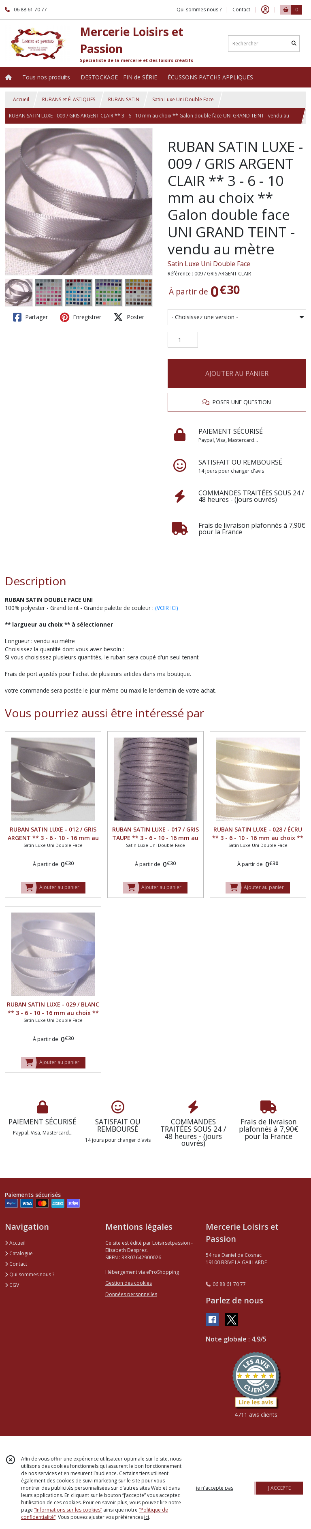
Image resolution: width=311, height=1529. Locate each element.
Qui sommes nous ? (29, 1274)
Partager (30, 317)
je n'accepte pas (214, 1487)
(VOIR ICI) (166, 608)
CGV (12, 1285)
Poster (128, 317)
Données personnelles (131, 1294)
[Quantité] (183, 340)
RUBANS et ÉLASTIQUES (68, 99)
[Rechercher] (294, 43)
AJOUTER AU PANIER (236, 373)
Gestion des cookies (128, 1282)
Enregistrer (80, 317)
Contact (241, 9)
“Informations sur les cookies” (68, 1509)
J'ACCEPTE (279, 1487)
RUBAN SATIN (123, 99)
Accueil (21, 99)
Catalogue (19, 1253)
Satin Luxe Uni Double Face (183, 99)
